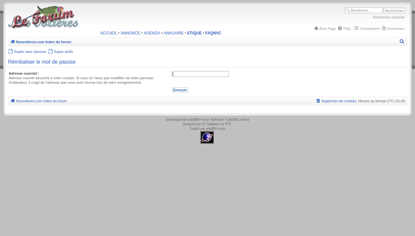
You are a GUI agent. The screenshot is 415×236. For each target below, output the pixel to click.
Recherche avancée (389, 17)
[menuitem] (325, 29)
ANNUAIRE (174, 33)
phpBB (192, 119)
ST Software (210, 124)
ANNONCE (130, 33)
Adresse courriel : (24, 73)
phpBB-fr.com (216, 128)
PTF (228, 124)
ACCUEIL (108, 33)
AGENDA (152, 33)
